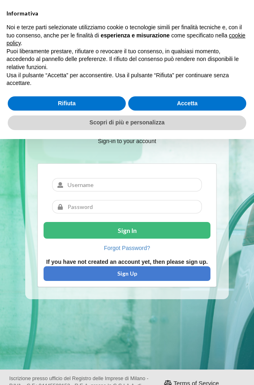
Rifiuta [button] (67, 103)
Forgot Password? (127, 248)
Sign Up (127, 273)
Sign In (127, 230)
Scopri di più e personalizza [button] (127, 122)
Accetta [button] (187, 103)
